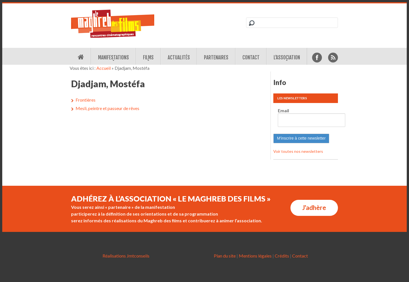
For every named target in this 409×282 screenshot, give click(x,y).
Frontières (86, 99)
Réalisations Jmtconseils (126, 255)
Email (283, 110)
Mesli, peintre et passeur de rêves (107, 108)
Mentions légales (255, 255)
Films (148, 57)
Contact (251, 57)
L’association (287, 57)
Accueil (103, 68)
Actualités (179, 57)
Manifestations (113, 57)
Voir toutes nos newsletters (298, 151)
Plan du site (225, 255)
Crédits (282, 255)
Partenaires (216, 57)
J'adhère (314, 207)
